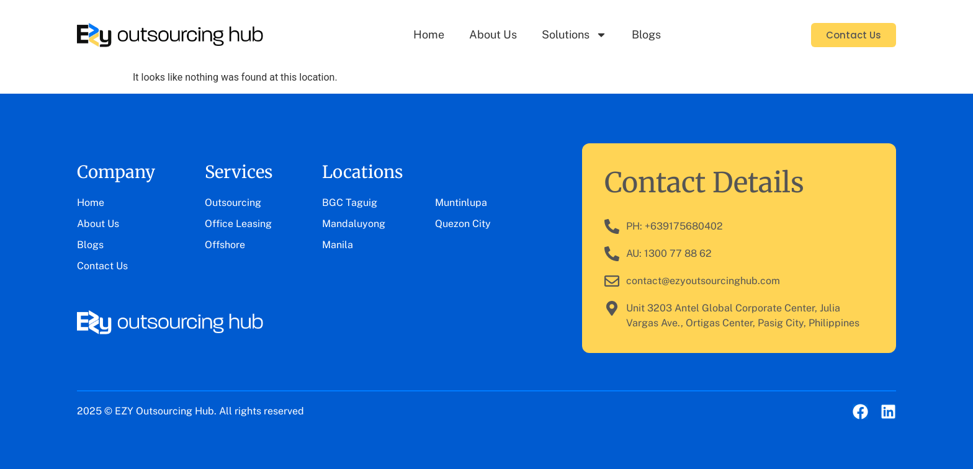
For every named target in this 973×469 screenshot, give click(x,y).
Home (428, 34)
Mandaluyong (353, 224)
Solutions (574, 35)
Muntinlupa (461, 202)
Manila (337, 245)
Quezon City (463, 224)
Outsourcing (233, 202)
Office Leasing (238, 224)
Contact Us (102, 266)
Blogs (646, 34)
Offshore (225, 245)
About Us (493, 34)
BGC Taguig (349, 202)
